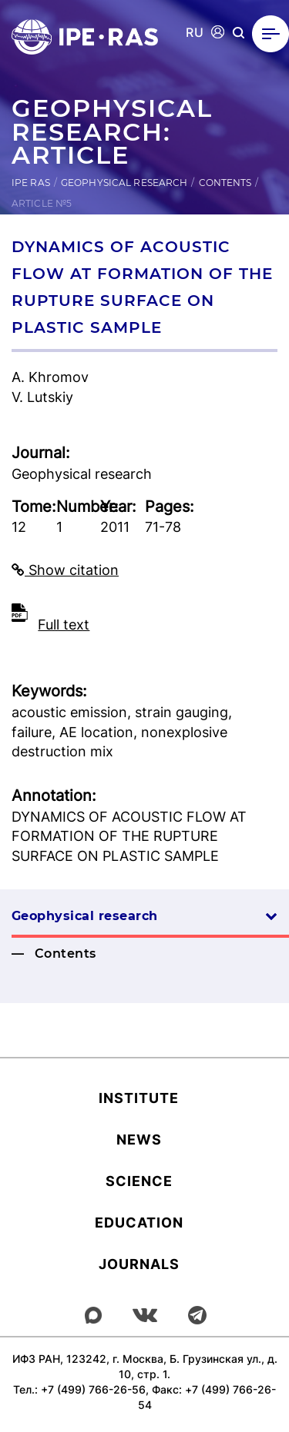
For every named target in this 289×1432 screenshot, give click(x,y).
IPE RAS (31, 182)
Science (139, 1181)
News (139, 1139)
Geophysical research (124, 182)
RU (194, 32)
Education (139, 1222)
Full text (63, 624)
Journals (139, 1264)
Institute (139, 1098)
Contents (225, 182)
